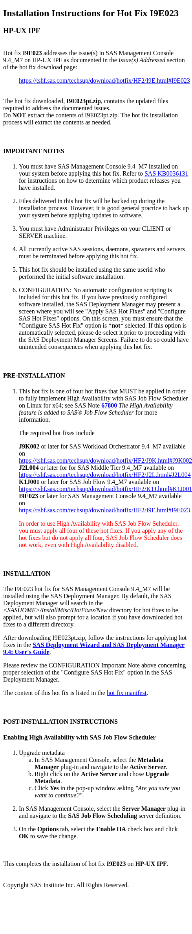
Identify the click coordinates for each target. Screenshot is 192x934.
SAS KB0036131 (166, 173)
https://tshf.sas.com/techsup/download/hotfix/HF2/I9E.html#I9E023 (104, 80)
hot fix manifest (126, 692)
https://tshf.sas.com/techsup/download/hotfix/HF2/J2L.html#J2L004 (105, 474)
